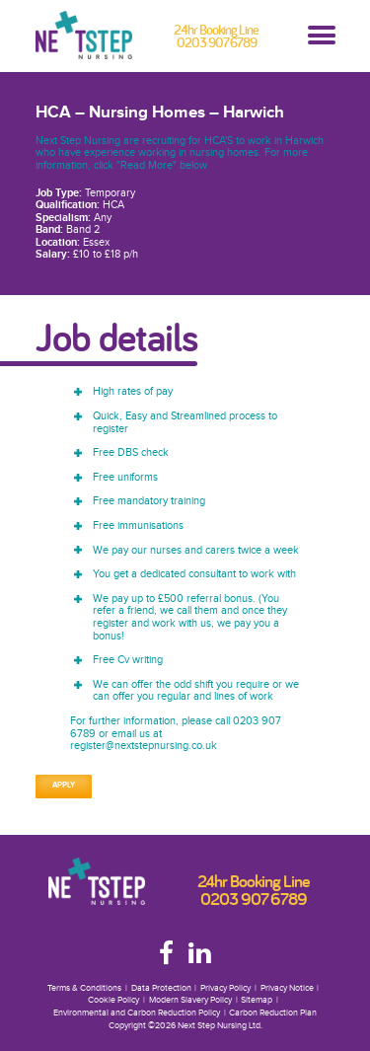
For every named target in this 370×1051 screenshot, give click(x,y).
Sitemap (256, 1000)
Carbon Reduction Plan (273, 1013)
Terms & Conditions (84, 988)
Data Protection (161, 988)
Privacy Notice (287, 988)
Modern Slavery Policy (190, 1000)
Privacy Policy (225, 988)
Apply (63, 785)
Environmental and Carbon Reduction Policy (136, 1013)
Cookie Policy (113, 1000)
